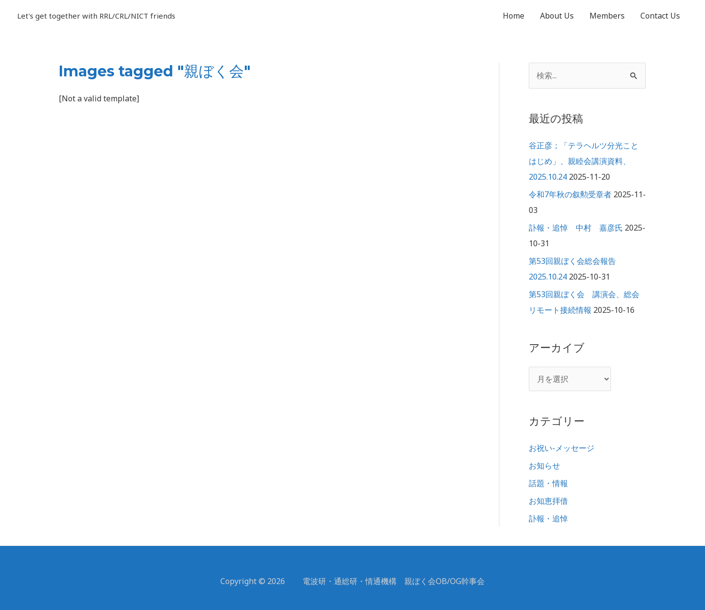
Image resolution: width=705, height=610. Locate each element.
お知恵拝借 (548, 500)
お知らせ (544, 465)
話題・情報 (548, 483)
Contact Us (660, 15)
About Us (557, 15)
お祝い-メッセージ (561, 448)
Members (607, 15)
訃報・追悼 (548, 518)
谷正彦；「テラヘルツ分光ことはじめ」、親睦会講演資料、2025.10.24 (583, 161)
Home (513, 15)
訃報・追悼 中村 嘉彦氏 (576, 227)
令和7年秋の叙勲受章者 (570, 194)
